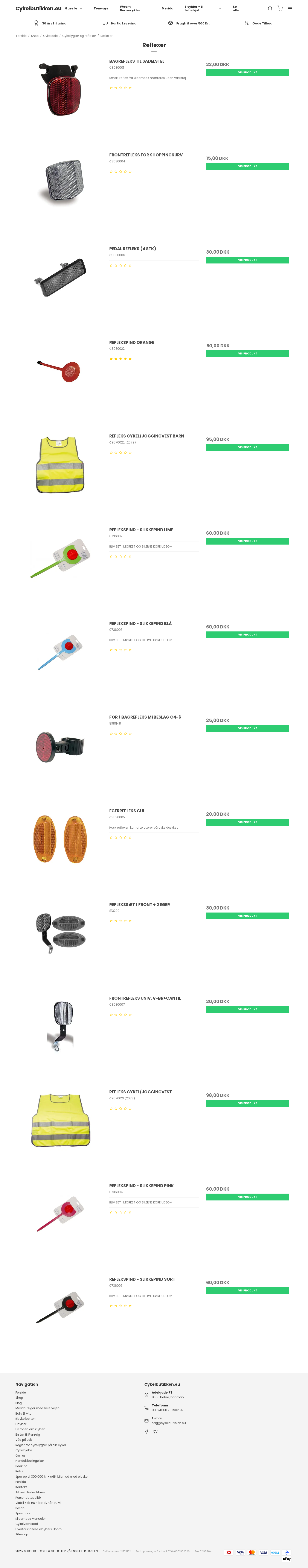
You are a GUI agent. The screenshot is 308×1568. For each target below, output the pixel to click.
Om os (20, 1455)
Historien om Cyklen (30, 1429)
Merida (167, 8)
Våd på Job (23, 1440)
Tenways (101, 8)
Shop (19, 1397)
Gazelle (73, 8)
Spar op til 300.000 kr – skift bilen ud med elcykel (51, 1476)
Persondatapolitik (28, 1497)
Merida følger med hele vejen (37, 1408)
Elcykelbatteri (25, 1419)
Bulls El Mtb (23, 1413)
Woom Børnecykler (130, 9)
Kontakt (21, 1487)
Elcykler (20, 1424)
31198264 (176, 1410)
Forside (20, 1392)
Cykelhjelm (23, 1450)
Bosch (19, 1508)
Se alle (236, 9)
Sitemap (21, 1534)
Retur (19, 1471)
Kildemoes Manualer (30, 1519)
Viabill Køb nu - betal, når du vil (38, 1503)
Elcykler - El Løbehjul (203, 9)
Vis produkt (247, 72)
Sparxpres (22, 1513)
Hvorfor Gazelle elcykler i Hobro (38, 1529)
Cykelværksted (26, 1524)
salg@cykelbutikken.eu (169, 1423)
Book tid (21, 1466)
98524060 (159, 1410)
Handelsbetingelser (29, 1461)
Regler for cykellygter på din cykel (40, 1445)
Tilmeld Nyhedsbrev (30, 1492)
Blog (18, 1403)
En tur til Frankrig (27, 1434)
